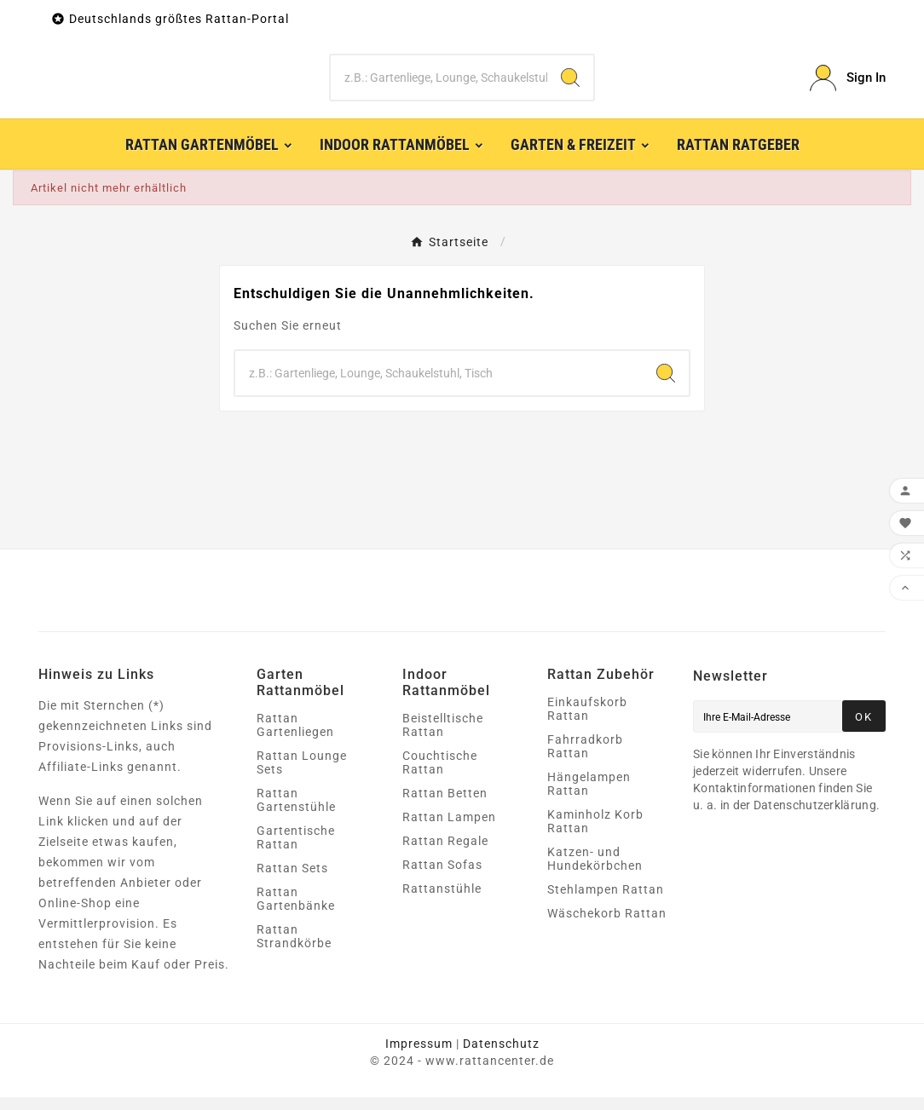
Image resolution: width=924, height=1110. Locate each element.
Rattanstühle (442, 901)
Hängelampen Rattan (589, 796)
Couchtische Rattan (439, 775)
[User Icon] (848, 85)
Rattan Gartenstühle (296, 812)
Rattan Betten (445, 806)
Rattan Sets (292, 881)
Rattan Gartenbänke (296, 911)
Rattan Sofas (442, 877)
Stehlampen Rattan (605, 902)
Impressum (419, 1056)
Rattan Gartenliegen (295, 737)
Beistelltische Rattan (442, 737)
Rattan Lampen (449, 830)
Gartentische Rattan (296, 850)
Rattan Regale (445, 853)
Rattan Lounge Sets (302, 775)
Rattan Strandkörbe (294, 949)
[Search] (570, 84)
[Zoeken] (438, 84)
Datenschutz (501, 1056)
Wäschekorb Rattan (607, 926)
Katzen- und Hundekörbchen (595, 871)
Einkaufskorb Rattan (587, 721)
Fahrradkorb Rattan (585, 759)
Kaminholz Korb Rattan (595, 834)
